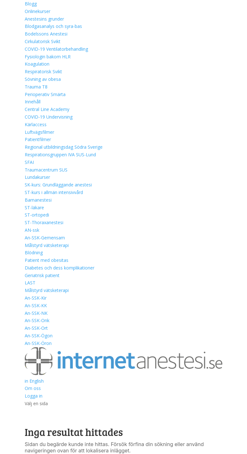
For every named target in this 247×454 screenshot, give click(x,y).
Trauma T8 (36, 87)
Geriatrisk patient (42, 275)
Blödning (34, 253)
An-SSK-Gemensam (45, 238)
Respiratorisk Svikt (43, 71)
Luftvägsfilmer (39, 132)
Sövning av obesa (43, 79)
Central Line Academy (47, 109)
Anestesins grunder (44, 19)
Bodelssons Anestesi (46, 34)
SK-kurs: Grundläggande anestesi (58, 185)
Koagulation (37, 64)
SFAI (29, 162)
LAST (30, 283)
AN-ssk (32, 230)
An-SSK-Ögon (39, 336)
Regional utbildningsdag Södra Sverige (64, 147)
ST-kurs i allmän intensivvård (54, 192)
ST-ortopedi (37, 215)
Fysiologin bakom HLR (48, 57)
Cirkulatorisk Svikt (42, 41)
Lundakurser (37, 177)
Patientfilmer (38, 139)
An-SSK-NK (36, 313)
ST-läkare (34, 207)
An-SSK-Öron (38, 343)
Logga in (33, 396)
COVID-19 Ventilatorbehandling (56, 49)
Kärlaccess (36, 124)
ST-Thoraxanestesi (44, 222)
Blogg (31, 4)
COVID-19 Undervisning (49, 117)
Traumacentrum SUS (46, 170)
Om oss (33, 388)
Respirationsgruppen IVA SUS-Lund (60, 155)
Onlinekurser (37, 11)
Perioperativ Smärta (45, 94)
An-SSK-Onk (37, 320)
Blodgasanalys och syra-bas (53, 26)
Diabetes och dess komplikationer (59, 268)
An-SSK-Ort (36, 328)
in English (34, 381)
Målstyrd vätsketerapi (47, 245)
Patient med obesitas (46, 260)
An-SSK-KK (36, 305)
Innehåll (33, 102)
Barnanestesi (38, 200)
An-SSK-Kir (36, 298)
